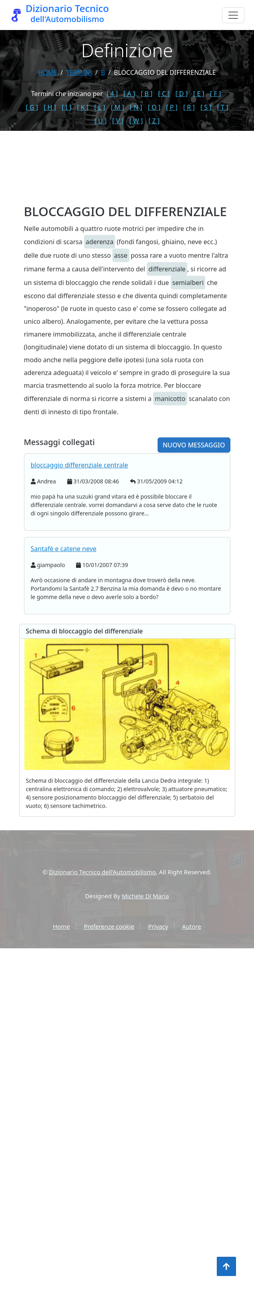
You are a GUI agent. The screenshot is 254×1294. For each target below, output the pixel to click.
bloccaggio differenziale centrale (79, 499)
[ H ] (50, 107)
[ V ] (118, 120)
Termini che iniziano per (67, 93)
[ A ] (129, 93)
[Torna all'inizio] (226, 1266)
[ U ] (100, 120)
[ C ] (164, 93)
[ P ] (172, 107)
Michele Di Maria (145, 896)
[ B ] (146, 93)
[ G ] (32, 107)
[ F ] (215, 93)
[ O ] (154, 107)
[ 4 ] (112, 93)
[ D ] (181, 93)
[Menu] (233, 15)
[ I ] (66, 107)
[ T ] (222, 107)
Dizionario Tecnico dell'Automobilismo (102, 872)
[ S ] (206, 107)
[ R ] (189, 107)
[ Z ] (154, 120)
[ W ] (136, 120)
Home (47, 72)
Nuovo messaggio (194, 479)
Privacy (158, 926)
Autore (191, 926)
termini (79, 72)
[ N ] (136, 107)
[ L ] (99, 107)
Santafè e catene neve (64, 583)
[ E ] (198, 93)
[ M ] (117, 107)
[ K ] (83, 107)
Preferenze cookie (109, 926)
